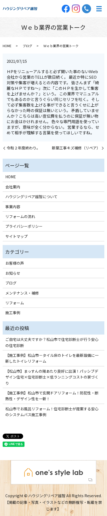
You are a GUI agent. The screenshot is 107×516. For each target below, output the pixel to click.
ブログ (27, 45)
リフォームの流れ (20, 216)
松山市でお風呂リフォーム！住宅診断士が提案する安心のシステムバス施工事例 (51, 411)
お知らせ (12, 273)
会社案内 (12, 186)
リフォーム (14, 302)
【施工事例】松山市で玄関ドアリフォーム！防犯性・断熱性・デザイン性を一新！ (51, 395)
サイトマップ (16, 236)
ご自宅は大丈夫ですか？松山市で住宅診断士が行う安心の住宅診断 (51, 342)
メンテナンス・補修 (22, 293)
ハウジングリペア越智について (31, 196)
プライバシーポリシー (24, 226)
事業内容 (12, 206)
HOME (7, 45)
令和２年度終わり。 (23, 147)
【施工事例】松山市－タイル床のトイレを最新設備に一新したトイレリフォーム (51, 358)
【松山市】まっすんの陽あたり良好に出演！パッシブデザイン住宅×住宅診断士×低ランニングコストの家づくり (51, 377)
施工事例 (12, 312)
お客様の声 (14, 263)
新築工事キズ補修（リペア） (76, 147)
